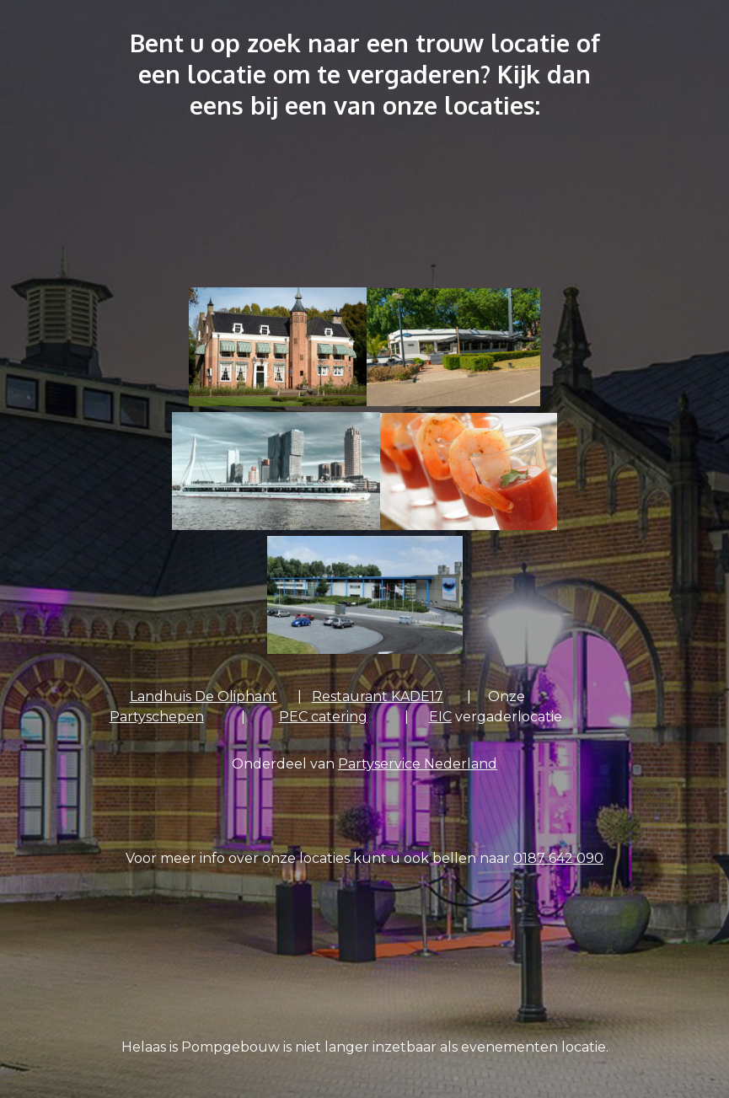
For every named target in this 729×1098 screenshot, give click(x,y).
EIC (440, 717)
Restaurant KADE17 (377, 696)
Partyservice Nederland (417, 764)
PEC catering (323, 717)
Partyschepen (157, 717)
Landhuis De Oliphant (203, 696)
